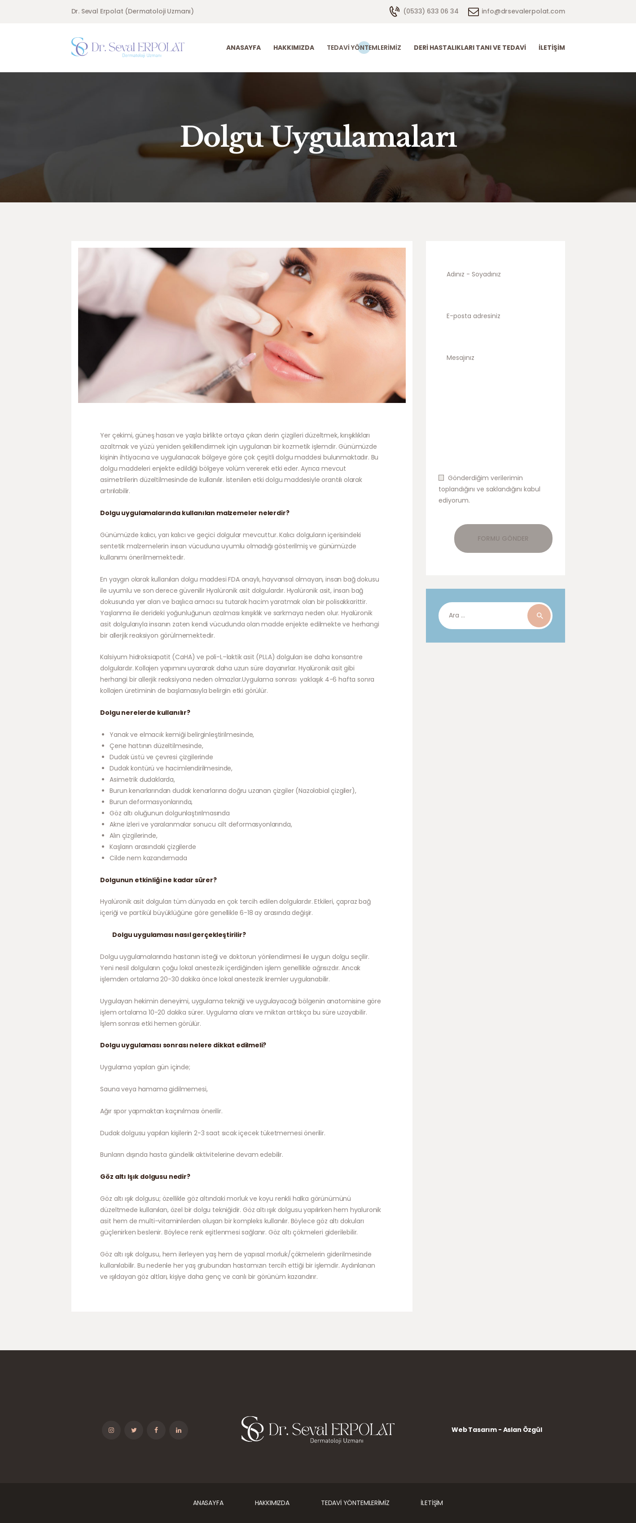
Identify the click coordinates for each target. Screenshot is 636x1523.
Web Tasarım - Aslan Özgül (497, 1429)
